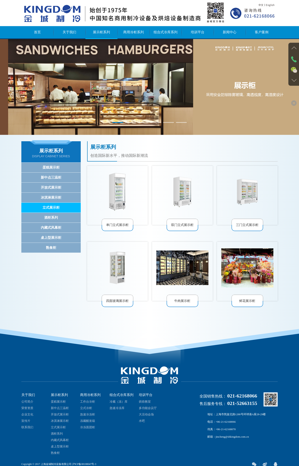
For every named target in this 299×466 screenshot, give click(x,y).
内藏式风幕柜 (51, 227)
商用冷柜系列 (133, 32)
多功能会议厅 (148, 411)
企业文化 (27, 417)
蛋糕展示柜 (51, 167)
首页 (37, 32)
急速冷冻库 (117, 411)
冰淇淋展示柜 (51, 197)
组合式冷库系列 (165, 32)
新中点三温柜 (51, 177)
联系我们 (27, 430)
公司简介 (27, 404)
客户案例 (261, 32)
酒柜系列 (51, 217)
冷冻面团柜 (87, 430)
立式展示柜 (51, 207)
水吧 (142, 424)
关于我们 (69, 32)
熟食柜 (51, 247)
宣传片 (25, 424)
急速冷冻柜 (87, 417)
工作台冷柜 (87, 404)
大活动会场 (146, 417)
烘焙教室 (145, 404)
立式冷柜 (86, 411)
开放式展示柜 (51, 187)
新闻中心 (229, 32)
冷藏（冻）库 (119, 404)
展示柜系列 (101, 32)
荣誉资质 (27, 411)
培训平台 (197, 32)
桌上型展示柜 (51, 237)
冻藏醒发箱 (87, 424)
